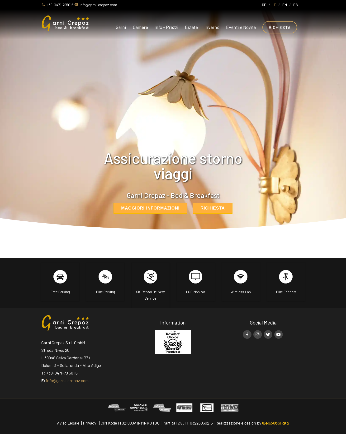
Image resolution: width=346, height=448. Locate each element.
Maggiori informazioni (150, 208)
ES (295, 4)
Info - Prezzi (166, 27)
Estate (191, 27)
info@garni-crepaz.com (67, 380)
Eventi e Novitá (241, 27)
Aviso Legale (68, 422)
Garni (121, 27)
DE (264, 4)
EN (284, 4)
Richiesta (280, 27)
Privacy (89, 422)
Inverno (211, 27)
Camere (140, 27)
